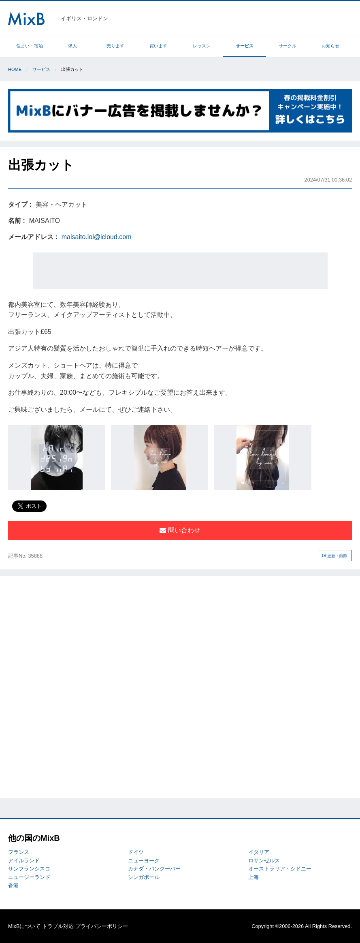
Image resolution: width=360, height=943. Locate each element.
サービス (244, 45)
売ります (115, 45)
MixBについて (24, 926)
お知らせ (330, 45)
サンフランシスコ (29, 869)
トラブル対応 (58, 926)
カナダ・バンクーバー (154, 869)
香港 (13, 885)
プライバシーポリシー (101, 926)
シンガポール (144, 877)
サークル (287, 45)
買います (158, 45)
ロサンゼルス (264, 860)
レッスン (202, 45)
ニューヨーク (144, 860)
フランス (18, 852)
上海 (253, 877)
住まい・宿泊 (29, 45)
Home (14, 69)
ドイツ (136, 852)
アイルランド (24, 860)
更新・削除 (335, 556)
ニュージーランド (29, 877)
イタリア (258, 852)
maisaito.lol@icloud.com (97, 236)
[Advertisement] (180, 270)
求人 (72, 45)
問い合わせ (180, 530)
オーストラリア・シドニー (279, 869)
